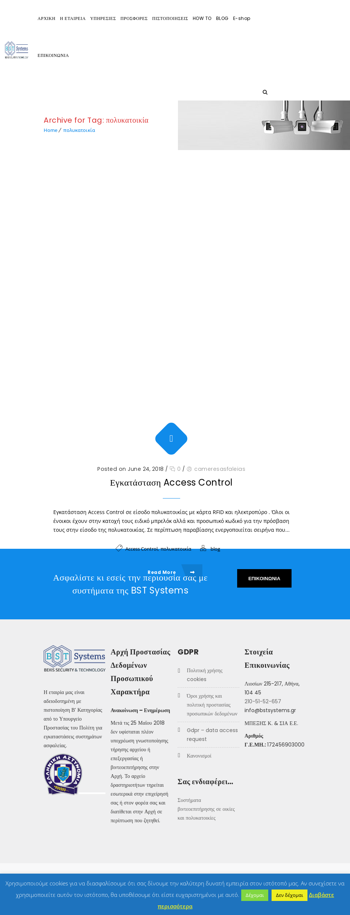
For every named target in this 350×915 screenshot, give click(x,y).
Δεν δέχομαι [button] (289, 895)
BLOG (261, 18)
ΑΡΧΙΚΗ (85, 18)
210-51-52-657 (263, 701)
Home (50, 130)
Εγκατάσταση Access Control (171, 397)
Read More (171, 487)
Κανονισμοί (199, 755)
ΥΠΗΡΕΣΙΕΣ (142, 18)
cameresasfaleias (219, 383)
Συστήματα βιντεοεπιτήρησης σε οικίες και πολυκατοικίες (206, 809)
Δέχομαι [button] (255, 895)
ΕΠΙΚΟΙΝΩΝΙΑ (92, 55)
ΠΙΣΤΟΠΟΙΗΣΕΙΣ (209, 18)
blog (215, 463)
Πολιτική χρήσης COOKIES (204, 675)
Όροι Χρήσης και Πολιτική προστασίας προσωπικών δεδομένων (212, 704)
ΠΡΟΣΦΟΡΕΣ (172, 18)
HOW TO (241, 18)
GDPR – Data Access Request (212, 735)
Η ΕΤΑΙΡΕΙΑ (112, 18)
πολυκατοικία (79, 130)
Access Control (141, 463)
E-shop (280, 18)
